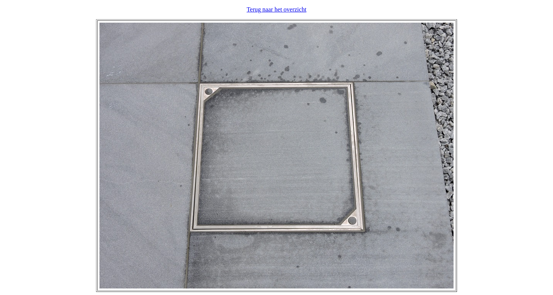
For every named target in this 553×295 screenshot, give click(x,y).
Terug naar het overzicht (276, 9)
